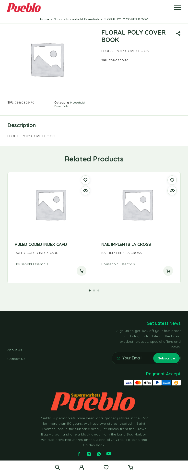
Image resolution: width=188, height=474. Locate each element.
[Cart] (130, 468)
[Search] (57, 467)
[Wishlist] (106, 468)
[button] (90, 290)
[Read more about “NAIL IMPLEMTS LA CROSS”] (168, 271)
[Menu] (177, 7)
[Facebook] (79, 454)
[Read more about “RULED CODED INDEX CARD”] (81, 271)
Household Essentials (82, 19)
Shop (58, 19)
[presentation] (50, 252)
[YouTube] (109, 454)
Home (44, 19)
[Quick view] (85, 190)
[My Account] (81, 468)
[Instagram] (89, 454)
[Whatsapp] (99, 454)
